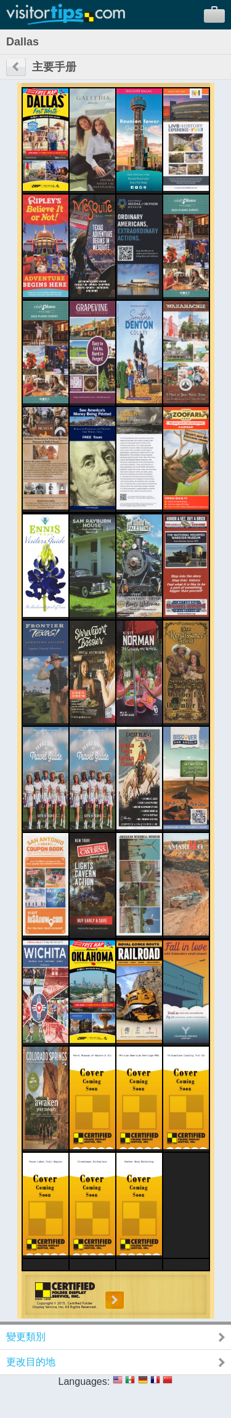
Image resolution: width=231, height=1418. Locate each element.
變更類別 (26, 1336)
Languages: (84, 1381)
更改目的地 (30, 1362)
